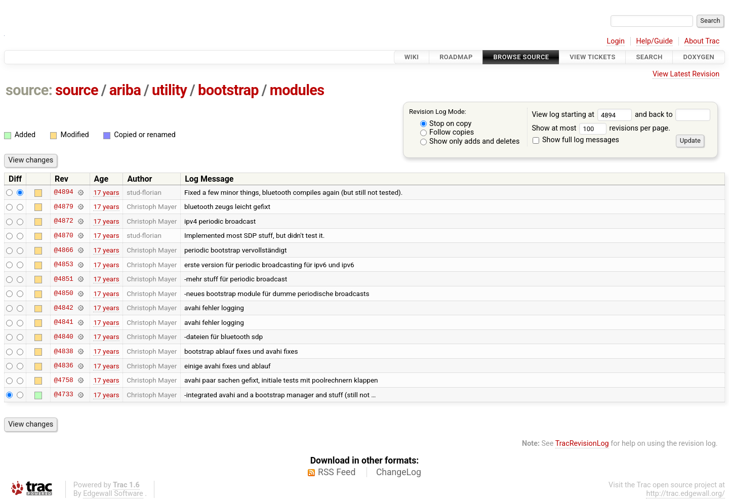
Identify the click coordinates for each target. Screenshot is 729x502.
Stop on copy (446, 123)
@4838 (63, 351)
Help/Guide (654, 41)
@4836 (63, 365)
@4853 (63, 264)
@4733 (63, 394)
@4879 (63, 206)
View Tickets (592, 57)
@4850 (63, 293)
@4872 (63, 221)
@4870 (63, 235)
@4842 (63, 307)
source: (29, 90)
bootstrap (228, 90)
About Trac (702, 41)
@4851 (63, 278)
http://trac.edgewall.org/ (685, 493)
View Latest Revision (686, 74)
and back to (672, 114)
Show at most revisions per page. (601, 128)
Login (615, 41)
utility (169, 90)
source (76, 90)
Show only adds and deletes (470, 141)
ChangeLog (398, 472)
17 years (106, 192)
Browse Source (521, 57)
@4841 (63, 322)
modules (297, 90)
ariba (125, 90)
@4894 (63, 192)
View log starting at (583, 114)
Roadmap (456, 57)
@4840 (63, 336)
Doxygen (698, 57)
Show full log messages (576, 140)
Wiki (411, 57)
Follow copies (447, 132)
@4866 (63, 250)
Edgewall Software (113, 493)
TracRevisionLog (582, 443)
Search (649, 57)
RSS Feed (336, 472)
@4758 (63, 380)
